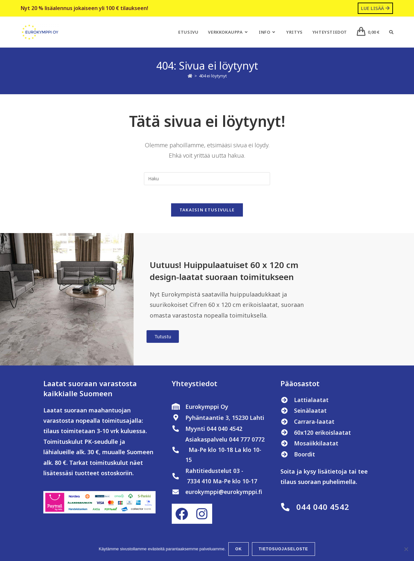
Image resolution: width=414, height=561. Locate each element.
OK (239, 549)
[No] (406, 549)
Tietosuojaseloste (284, 549)
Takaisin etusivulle (207, 211)
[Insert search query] (207, 178)
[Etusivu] (190, 76)
